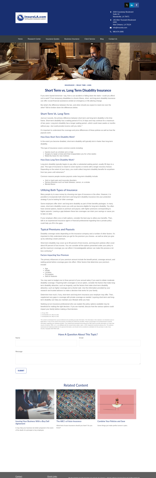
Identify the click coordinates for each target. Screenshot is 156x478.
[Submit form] (20, 370)
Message (18, 351)
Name (17, 338)
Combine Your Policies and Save (111, 421)
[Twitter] (126, 5)
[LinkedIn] (131, 5)
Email (81, 338)
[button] (20, 39)
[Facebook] (136, 5)
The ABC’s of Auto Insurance (68, 421)
